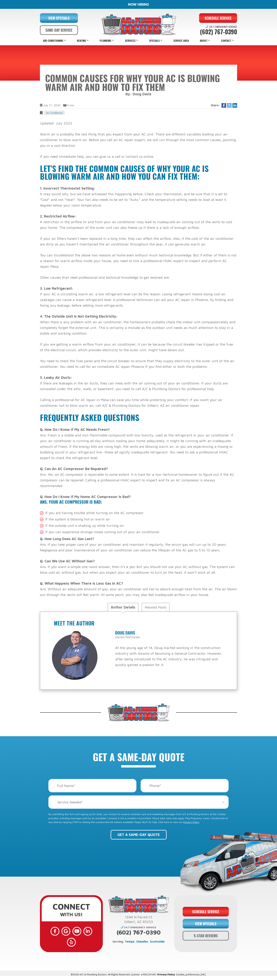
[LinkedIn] (81, 930)
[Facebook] (50, 930)
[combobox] (138, 802)
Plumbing (105, 40)
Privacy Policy (191, 822)
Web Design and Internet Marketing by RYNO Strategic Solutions (138, 972)
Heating (81, 40)
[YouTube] (71, 930)
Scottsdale (157, 941)
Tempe (129, 941)
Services (130, 40)
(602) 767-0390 (218, 31)
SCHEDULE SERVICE (218, 18)
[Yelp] (91, 930)
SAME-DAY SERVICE (58, 30)
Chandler (142, 941)
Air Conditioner (54, 112)
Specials (154, 40)
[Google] (61, 930)
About (203, 40)
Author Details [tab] (123, 607)
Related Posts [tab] (155, 607)
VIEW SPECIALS (59, 18)
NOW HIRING (138, 4)
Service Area (181, 40)
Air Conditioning (53, 40)
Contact (226, 40)
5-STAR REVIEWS (206, 933)
